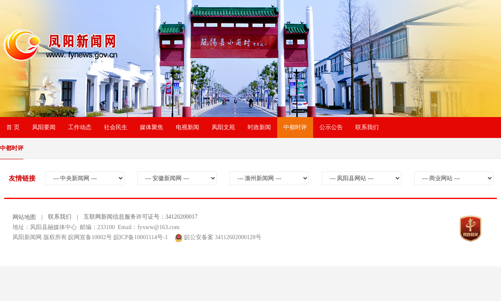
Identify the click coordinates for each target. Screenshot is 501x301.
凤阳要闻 (44, 127)
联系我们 (367, 127)
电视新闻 (187, 127)
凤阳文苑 (223, 127)
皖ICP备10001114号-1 (141, 237)
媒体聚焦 (151, 127)
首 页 (13, 127)
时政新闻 (259, 127)
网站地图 (24, 217)
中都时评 (295, 127)
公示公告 (331, 127)
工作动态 (79, 127)
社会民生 (115, 127)
